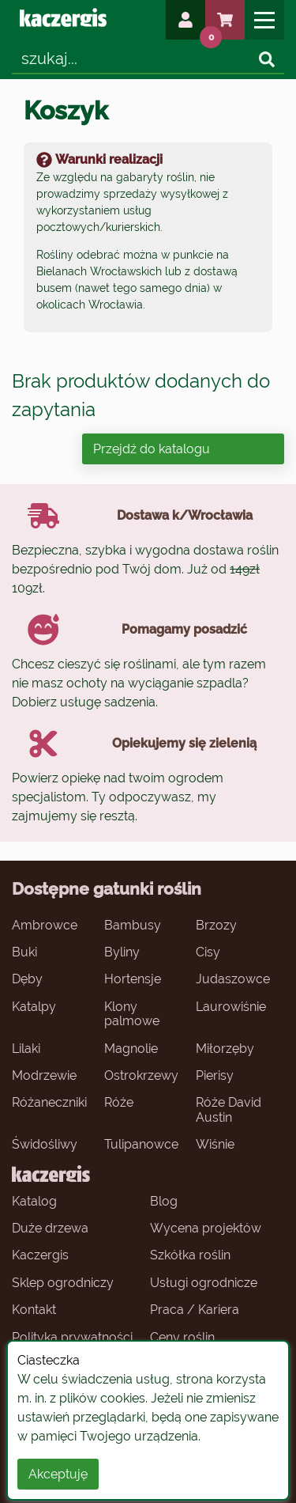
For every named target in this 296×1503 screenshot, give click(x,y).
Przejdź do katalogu (151, 448)
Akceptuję (58, 1474)
